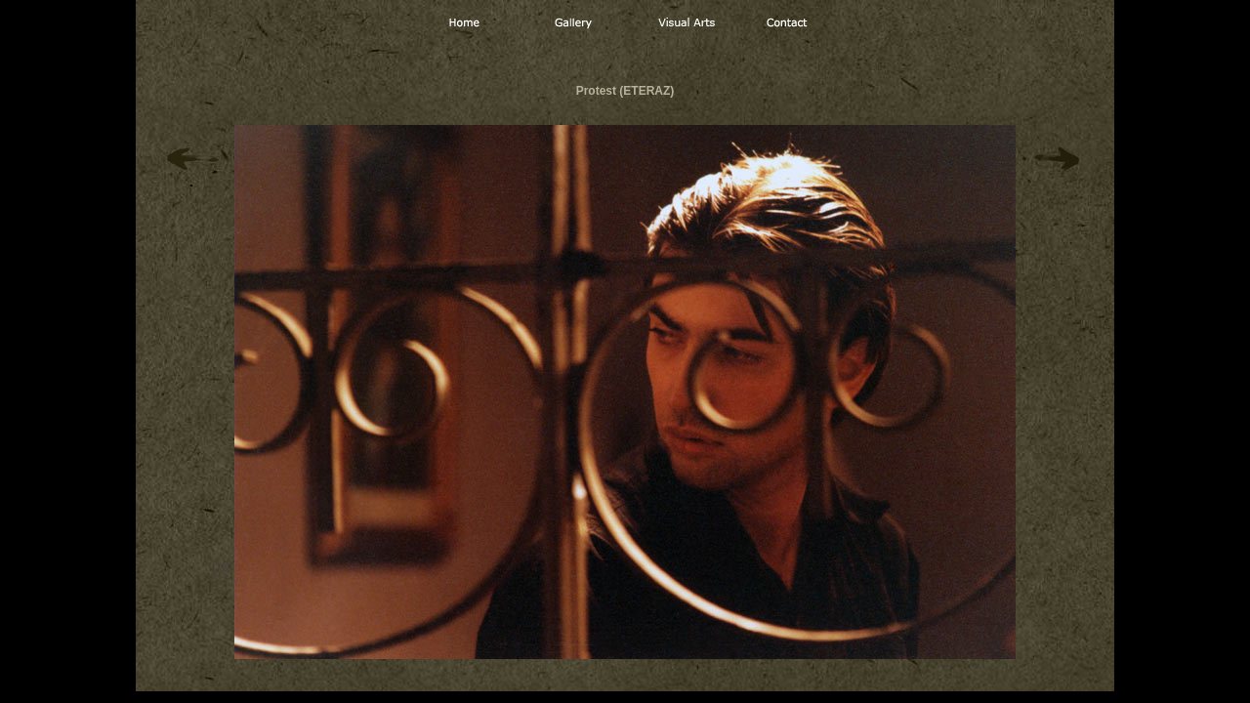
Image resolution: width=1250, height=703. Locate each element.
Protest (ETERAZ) (625, 91)
